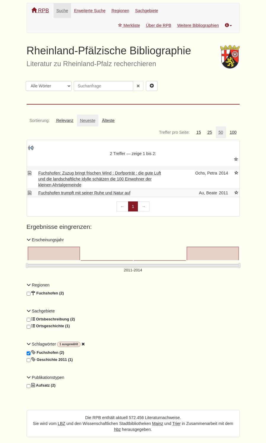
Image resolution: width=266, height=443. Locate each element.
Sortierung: (40, 120)
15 (198, 132)
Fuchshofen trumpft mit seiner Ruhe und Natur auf (84, 192)
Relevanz (64, 120)
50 (221, 132)
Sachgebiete (146, 10)
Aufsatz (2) (41, 385)
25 (209, 132)
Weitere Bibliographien (198, 25)
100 (233, 132)
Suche (62, 10)
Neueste (87, 120)
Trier (176, 423)
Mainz (157, 423)
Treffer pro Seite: (174, 132)
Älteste (108, 120)
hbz (117, 429)
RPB (40, 10)
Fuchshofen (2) (45, 293)
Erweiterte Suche (90, 10)
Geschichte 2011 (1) (50, 359)
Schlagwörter (42, 344)
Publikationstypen (46, 377)
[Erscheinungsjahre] (133, 270)
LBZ (61, 423)
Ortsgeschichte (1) (48, 326)
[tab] (40, 120)
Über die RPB (158, 25)
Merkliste (129, 25)
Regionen (120, 10)
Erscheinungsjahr (45, 239)
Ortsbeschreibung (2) (51, 319)
